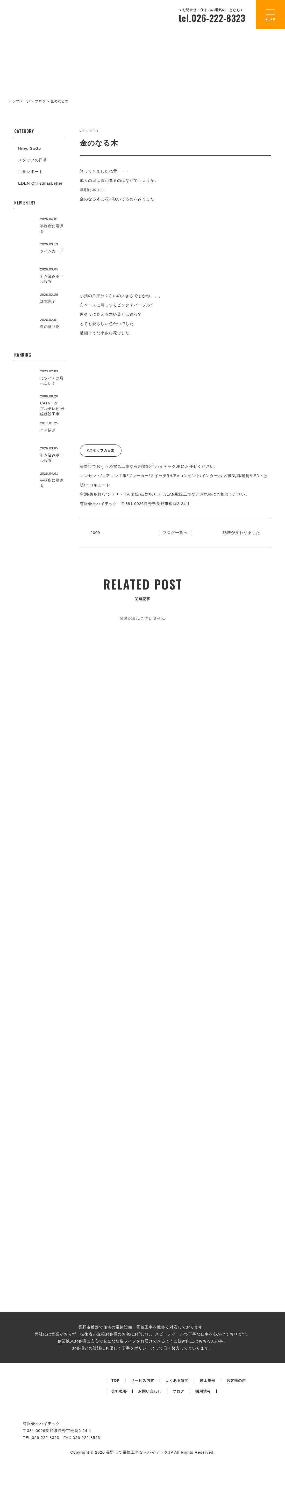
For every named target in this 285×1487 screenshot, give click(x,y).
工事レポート (30, 171)
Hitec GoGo (29, 148)
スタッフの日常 (32, 160)
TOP (115, 1410)
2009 (96, 532)
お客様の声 (236, 1410)
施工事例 (207, 1410)
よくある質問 (177, 1410)
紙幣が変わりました (240, 532)
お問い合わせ (149, 1421)
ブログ (178, 1421)
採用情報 (203, 1421)
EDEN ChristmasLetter (40, 183)
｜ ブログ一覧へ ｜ (175, 532)
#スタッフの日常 (100, 450)
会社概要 (119, 1421)
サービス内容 (142, 1410)
